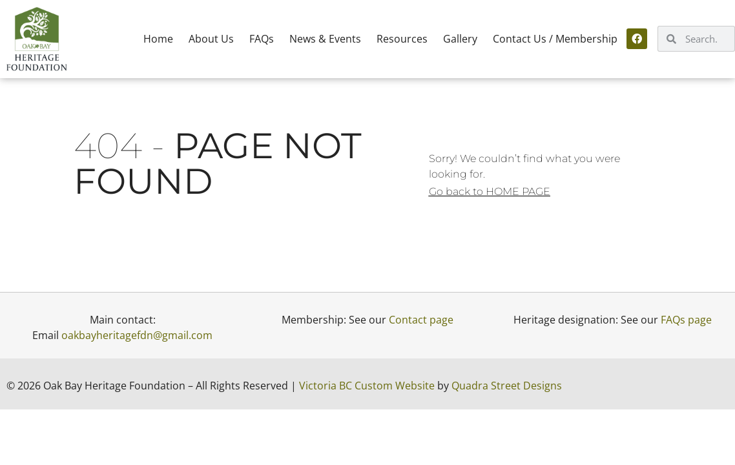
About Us (211, 39)
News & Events (325, 39)
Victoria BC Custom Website (367, 385)
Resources (402, 39)
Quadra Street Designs (506, 385)
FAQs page (686, 320)
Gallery (460, 39)
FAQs (261, 39)
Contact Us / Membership (555, 39)
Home (158, 39)
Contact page (421, 320)
